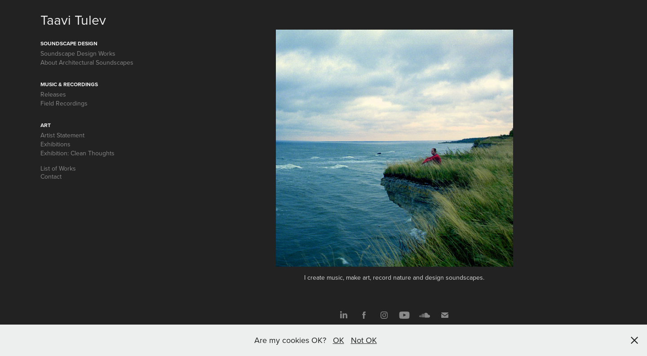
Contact (51, 176)
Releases (53, 94)
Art (45, 125)
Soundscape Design (68, 43)
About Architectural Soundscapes (86, 62)
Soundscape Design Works (77, 53)
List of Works (58, 168)
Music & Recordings (69, 84)
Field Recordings (64, 103)
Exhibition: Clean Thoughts (77, 153)
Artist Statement (62, 135)
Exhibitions (55, 144)
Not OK (364, 340)
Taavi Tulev (73, 19)
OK (338, 340)
